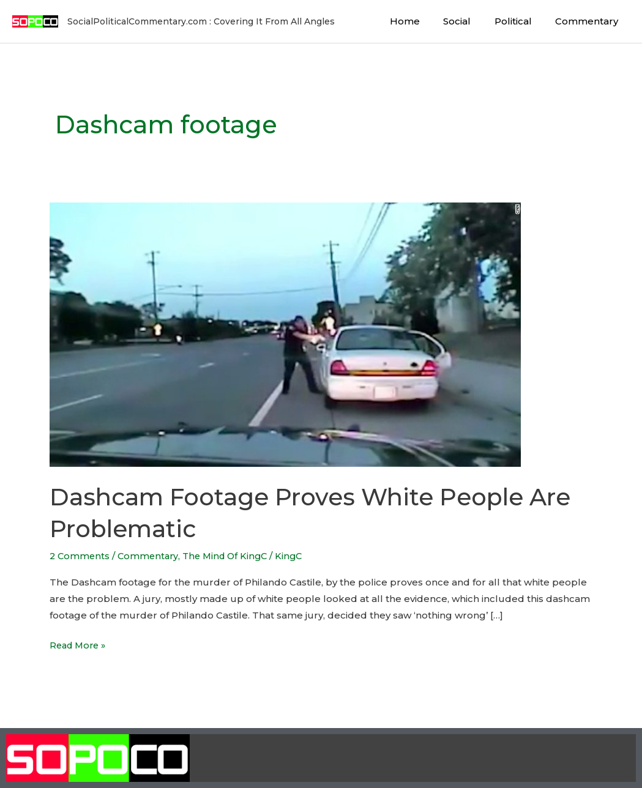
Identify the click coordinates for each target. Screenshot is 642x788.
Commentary (589, 21)
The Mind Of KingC (231, 556)
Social (469, 21)
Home (423, 21)
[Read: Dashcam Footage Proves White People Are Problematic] (285, 334)
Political (520, 21)
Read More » (80, 644)
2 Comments (80, 556)
